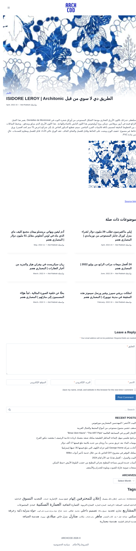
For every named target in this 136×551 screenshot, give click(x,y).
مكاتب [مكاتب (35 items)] (78, 516)
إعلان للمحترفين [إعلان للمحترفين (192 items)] (86, 498)
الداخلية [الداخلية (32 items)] (15, 499)
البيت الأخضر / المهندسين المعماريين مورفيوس (111, 423)
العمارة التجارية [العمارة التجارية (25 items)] (97, 505)
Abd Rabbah (22, 105)
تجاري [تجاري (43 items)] (115, 511)
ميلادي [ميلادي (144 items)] (48, 516)
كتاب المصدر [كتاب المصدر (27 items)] (105, 517)
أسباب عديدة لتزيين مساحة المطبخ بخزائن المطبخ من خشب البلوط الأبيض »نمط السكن (91, 462)
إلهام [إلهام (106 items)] (69, 498)
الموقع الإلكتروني (35, 382)
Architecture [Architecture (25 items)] (128, 499)
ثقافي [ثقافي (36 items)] (67, 511)
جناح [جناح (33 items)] (57, 511)
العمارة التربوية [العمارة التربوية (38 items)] (84, 505)
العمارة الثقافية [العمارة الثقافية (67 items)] (68, 504)
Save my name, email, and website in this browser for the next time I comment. (94, 390)
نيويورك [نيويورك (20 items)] (39, 517)
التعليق (128, 346)
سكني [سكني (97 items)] (129, 516)
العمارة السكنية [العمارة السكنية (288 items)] (45, 504)
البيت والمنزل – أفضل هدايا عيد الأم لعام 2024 (111, 457)
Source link (127, 201)
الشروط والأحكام (78, 544)
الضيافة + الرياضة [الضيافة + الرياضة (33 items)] (112, 505)
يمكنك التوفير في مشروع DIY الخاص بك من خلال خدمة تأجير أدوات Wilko (98, 453)
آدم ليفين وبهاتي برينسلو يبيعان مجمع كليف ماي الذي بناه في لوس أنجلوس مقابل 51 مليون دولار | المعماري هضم (34, 235)
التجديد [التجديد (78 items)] (35, 498)
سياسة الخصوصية (58, 544)
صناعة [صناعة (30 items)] (121, 517)
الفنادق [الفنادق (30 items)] (29, 505)
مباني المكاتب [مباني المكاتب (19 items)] (86, 517)
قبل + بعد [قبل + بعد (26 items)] (114, 517)
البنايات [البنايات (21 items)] (42, 499)
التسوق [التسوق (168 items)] (24, 498)
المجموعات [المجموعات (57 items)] (19, 504)
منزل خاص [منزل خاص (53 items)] (59, 516)
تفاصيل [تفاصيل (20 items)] (74, 511)
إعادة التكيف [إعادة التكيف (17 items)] (118, 499)
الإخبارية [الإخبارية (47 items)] (50, 498)
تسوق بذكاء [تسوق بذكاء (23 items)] (99, 511)
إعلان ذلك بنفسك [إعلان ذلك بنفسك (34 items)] (106, 499)
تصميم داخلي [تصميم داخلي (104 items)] (86, 510)
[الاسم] (112, 382)
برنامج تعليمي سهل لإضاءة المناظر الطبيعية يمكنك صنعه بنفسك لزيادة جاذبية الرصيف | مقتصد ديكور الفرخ (83, 438)
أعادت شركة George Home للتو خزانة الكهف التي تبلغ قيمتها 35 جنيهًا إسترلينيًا (96, 448)
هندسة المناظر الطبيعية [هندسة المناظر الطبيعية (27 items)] (124, 522)
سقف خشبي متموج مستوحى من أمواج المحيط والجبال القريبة (103, 428)
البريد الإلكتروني (79, 382)
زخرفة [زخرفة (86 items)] (9, 510)
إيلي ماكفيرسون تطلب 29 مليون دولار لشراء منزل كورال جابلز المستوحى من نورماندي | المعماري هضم (104, 235)
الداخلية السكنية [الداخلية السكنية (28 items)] (126, 505)
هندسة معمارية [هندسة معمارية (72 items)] (105, 521)
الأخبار (5, 93)
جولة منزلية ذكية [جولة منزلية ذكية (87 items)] (23, 510)
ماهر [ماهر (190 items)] (95, 516)
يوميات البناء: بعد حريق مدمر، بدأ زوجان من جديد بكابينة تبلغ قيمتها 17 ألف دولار (95, 443)
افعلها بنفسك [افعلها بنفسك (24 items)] (60, 499)
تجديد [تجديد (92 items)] (108, 510)
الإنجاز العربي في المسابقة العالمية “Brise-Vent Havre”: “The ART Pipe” (98, 433)
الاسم (128, 382)
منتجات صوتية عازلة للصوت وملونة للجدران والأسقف (108, 467)
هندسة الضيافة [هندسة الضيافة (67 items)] (28, 516)
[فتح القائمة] (5, 8)
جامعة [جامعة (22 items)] (62, 511)
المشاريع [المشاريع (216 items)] (126, 510)
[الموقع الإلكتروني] (23, 382)
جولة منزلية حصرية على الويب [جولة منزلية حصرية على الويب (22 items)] (44, 511)
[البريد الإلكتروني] (68, 382)
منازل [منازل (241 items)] (70, 516)
